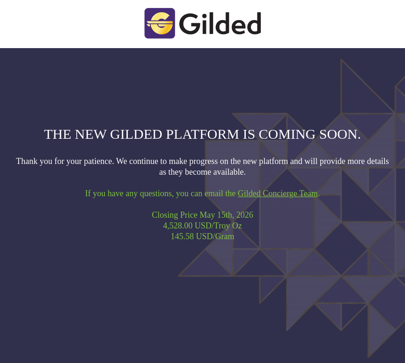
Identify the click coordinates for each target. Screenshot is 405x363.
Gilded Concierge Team (278, 193)
